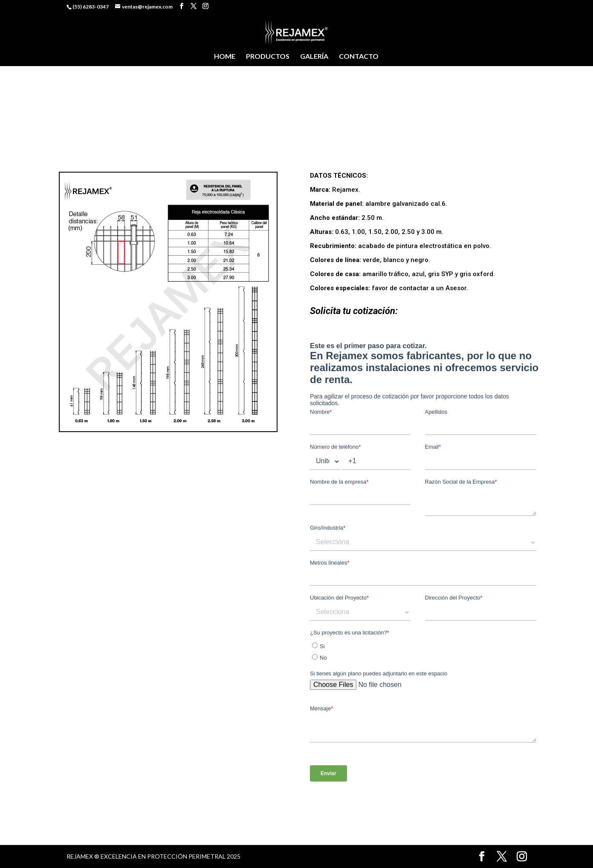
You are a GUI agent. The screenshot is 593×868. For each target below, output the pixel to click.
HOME (224, 56)
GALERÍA (314, 56)
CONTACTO (359, 56)
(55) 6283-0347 (90, 6)
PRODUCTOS (267, 56)
